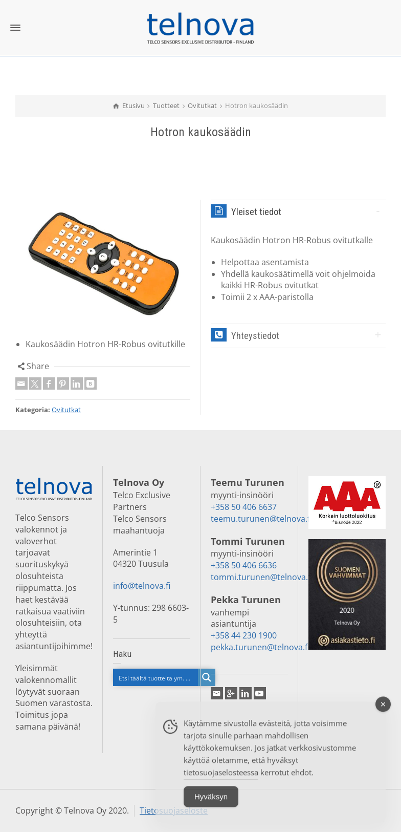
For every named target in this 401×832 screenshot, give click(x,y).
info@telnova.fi (141, 585)
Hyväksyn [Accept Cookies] (211, 805)
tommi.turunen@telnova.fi (262, 577)
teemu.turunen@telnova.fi (261, 518)
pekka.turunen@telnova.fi (260, 647)
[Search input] (156, 677)
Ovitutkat (66, 409)
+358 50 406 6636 (244, 565)
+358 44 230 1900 (244, 635)
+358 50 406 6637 (244, 507)
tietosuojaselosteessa (221, 781)
